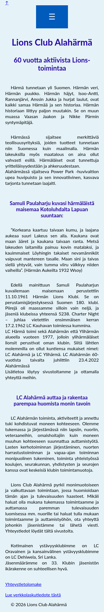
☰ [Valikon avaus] (52, 17)
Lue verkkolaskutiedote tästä (33, 594)
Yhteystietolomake (23, 584)
